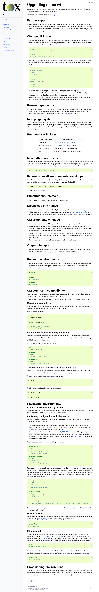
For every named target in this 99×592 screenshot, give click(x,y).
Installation (6, 24)
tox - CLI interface (8, 30)
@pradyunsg (41, 588)
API (4, 41)
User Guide (6, 27)
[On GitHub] (92, 588)
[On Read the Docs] (90, 588)
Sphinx (34, 588)
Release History (7, 47)
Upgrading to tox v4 (8, 50)
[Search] (12, 19)
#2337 (66, 113)
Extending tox (6, 38)
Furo (47, 588)
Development (6, 44)
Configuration (6, 33)
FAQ (4, 35)
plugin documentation (84, 127)
